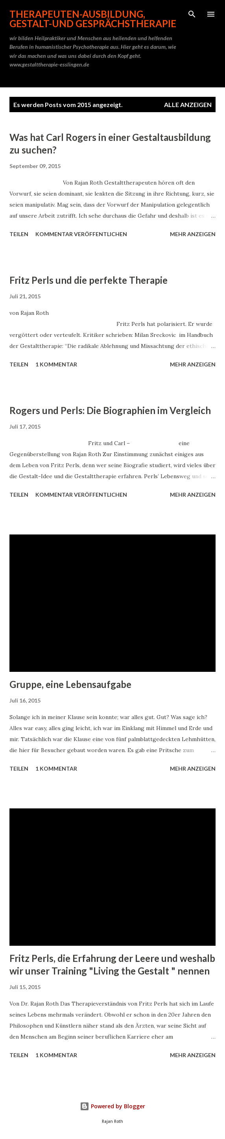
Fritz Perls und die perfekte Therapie (88, 280)
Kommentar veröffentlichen (81, 234)
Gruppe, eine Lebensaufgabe (70, 684)
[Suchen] (192, 14)
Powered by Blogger (112, 1106)
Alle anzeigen (188, 104)
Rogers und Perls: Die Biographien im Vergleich (110, 410)
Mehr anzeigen (193, 234)
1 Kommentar (56, 364)
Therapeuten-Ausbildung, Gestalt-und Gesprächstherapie (92, 18)
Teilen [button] (18, 234)
